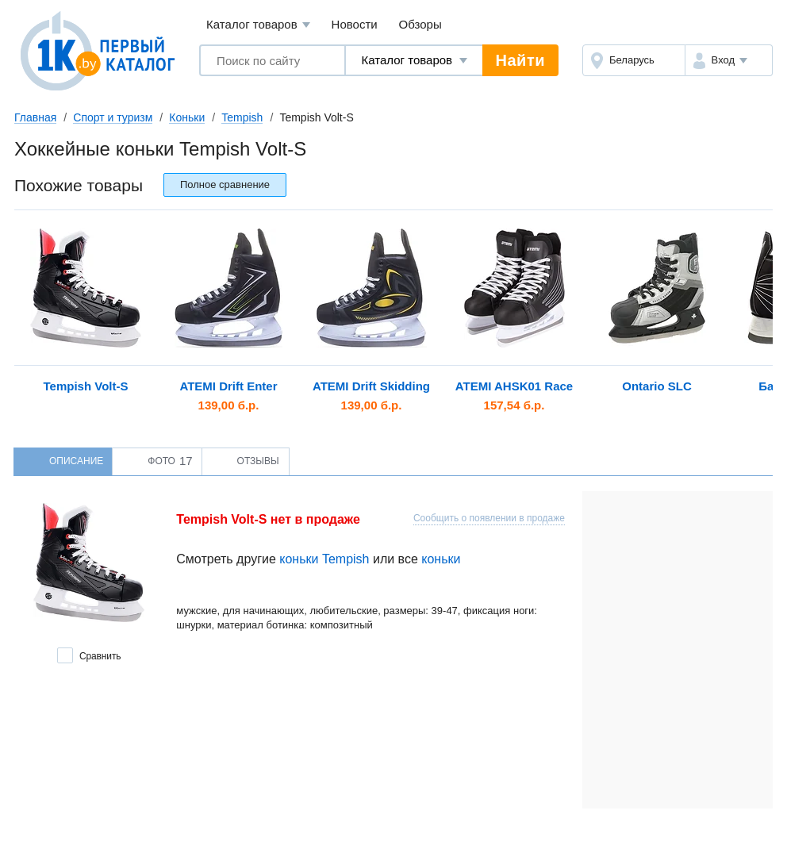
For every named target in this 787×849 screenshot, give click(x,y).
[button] (728, 60)
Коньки (187, 117)
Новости (355, 24)
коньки (440, 559)
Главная (35, 117)
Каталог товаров (258, 25)
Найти (520, 60)
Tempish (242, 117)
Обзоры (420, 24)
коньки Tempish (324, 559)
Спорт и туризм (112, 117)
